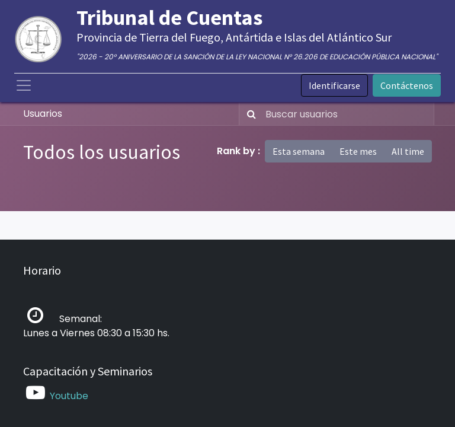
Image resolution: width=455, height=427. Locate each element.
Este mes (358, 151)
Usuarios (42, 113)
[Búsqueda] (249, 114)
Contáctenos (406, 85)
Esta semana (299, 151)
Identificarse (334, 85)
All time (408, 151)
